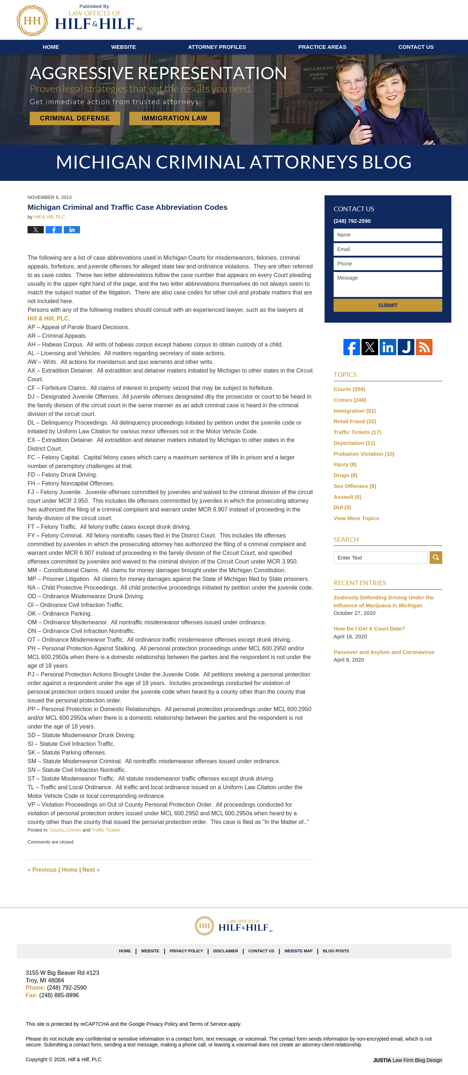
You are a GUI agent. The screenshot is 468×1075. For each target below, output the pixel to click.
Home (51, 47)
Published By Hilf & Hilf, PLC (408, 18)
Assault (348, 497)
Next (91, 870)
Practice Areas (322, 47)
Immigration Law (175, 118)
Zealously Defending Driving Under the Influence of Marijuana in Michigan (384, 601)
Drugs (346, 475)
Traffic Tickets (106, 830)
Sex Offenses (355, 486)
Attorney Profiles (217, 47)
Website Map (298, 951)
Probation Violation (364, 454)
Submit (388, 305)
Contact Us (261, 951)
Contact (416, 47)
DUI (342, 507)
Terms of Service (208, 1024)
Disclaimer (225, 951)
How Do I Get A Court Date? (369, 628)
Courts (56, 830)
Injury (345, 464)
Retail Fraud (355, 421)
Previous (42, 870)
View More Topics (356, 518)
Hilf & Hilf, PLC (48, 318)
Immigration (355, 411)
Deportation (354, 443)
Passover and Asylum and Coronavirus (384, 652)
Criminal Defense (75, 118)
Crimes (73, 830)
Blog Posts (336, 951)
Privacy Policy (186, 951)
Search (436, 557)
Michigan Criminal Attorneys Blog (79, 20)
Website (123, 47)
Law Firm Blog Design (407, 1060)
